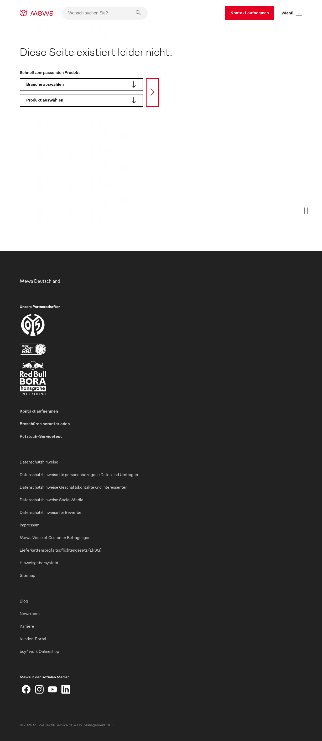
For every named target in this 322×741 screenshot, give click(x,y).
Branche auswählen (82, 84)
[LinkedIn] (65, 689)
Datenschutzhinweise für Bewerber (51, 512)
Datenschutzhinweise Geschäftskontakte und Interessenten (73, 487)
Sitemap (27, 575)
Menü (292, 13)
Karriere (27, 626)
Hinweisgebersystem (39, 562)
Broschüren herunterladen (45, 423)
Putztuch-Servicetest (41, 436)
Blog (24, 601)
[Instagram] (39, 689)
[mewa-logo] (37, 13)
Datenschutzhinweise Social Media (51, 499)
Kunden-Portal (33, 638)
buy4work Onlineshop (39, 651)
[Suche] (152, 92)
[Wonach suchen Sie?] (105, 13)
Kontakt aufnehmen (250, 12)
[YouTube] (52, 689)
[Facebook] (26, 689)
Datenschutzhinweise (39, 462)
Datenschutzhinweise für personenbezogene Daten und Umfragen (79, 474)
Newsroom (30, 613)
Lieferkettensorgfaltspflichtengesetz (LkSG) (61, 550)
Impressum (29, 524)
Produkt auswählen (82, 100)
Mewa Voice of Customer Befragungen (55, 537)
